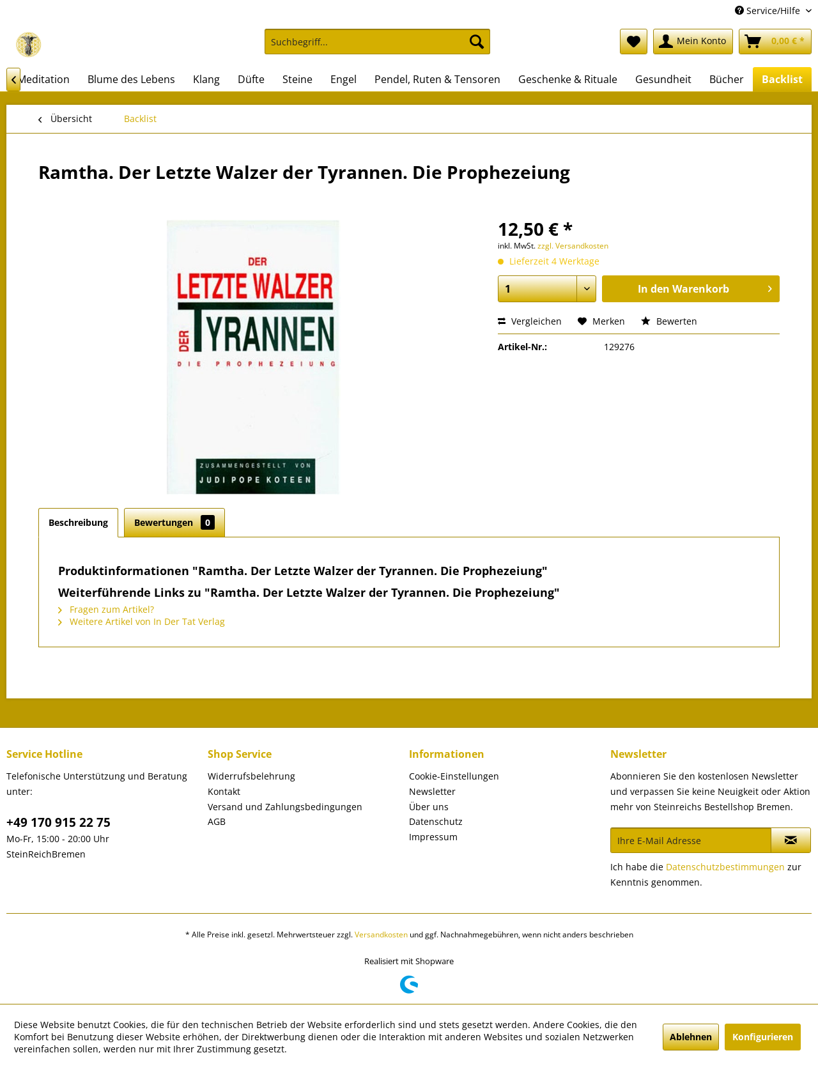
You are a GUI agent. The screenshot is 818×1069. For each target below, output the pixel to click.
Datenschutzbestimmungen (725, 867)
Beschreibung (78, 522)
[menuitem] (377, 47)
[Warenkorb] (775, 41)
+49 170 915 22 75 (58, 822)
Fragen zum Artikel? (106, 609)
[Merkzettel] (633, 41)
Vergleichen (530, 321)
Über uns (429, 807)
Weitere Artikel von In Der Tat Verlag (141, 621)
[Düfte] (251, 79)
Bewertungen (174, 522)
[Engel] (343, 79)
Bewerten (669, 321)
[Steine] (297, 79)
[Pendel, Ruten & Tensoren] (437, 79)
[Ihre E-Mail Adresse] (690, 840)
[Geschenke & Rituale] (567, 79)
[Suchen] (476, 41)
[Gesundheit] (663, 79)
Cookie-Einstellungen (454, 776)
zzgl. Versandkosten (572, 245)
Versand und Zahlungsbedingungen (285, 807)
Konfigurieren (762, 1037)
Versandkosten (381, 934)
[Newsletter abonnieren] (791, 840)
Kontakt (224, 791)
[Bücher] (726, 79)
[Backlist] (782, 79)
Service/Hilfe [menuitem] (769, 10)
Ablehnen (691, 1037)
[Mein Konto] (693, 41)
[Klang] (206, 79)
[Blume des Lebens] (131, 79)
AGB (217, 821)
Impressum (433, 837)
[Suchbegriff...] (377, 41)
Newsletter (432, 791)
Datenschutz (436, 821)
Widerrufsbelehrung (251, 776)
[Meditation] (43, 79)
